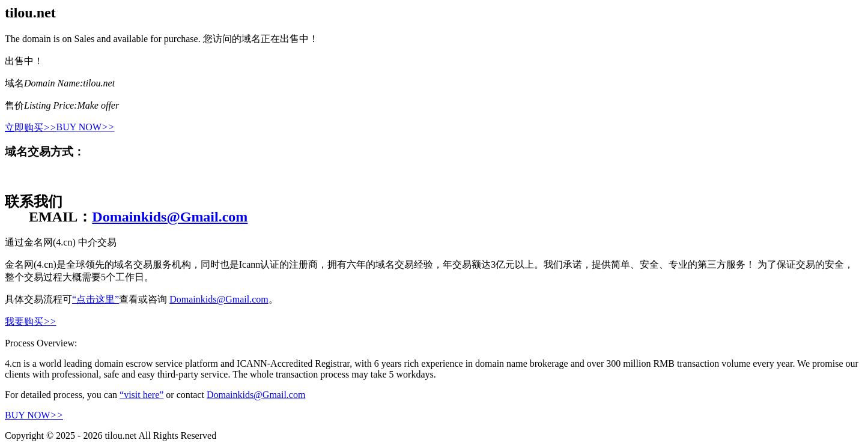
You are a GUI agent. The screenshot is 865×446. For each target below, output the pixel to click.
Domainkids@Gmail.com (169, 217)
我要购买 (30, 321)
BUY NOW (85, 127)
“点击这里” (95, 299)
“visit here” (141, 395)
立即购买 (30, 127)
